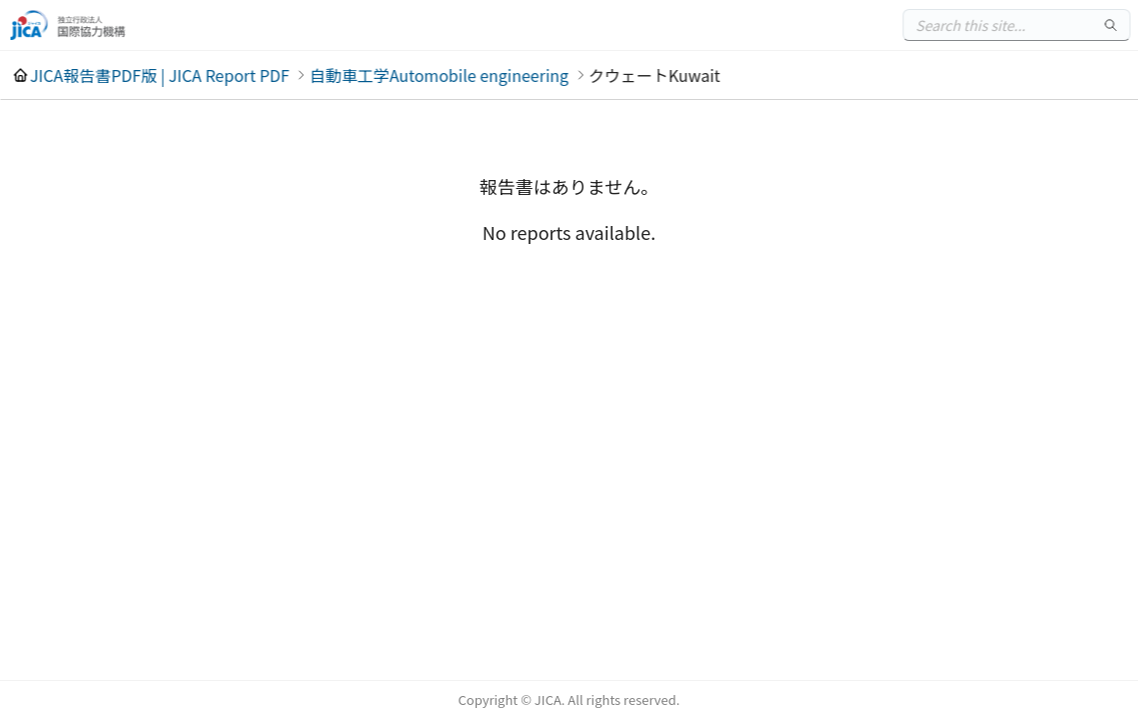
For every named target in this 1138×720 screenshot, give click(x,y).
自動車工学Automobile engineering (439, 75)
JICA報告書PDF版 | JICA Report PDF (160, 75)
